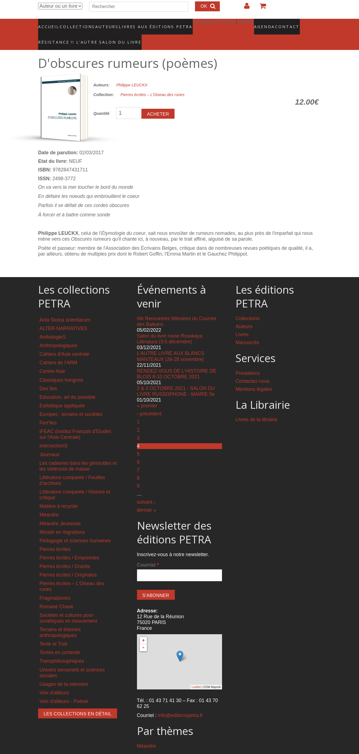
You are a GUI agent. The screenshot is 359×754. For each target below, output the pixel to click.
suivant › (146, 490)
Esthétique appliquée (62, 394)
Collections (76, 23)
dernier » (146, 498)
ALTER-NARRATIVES (63, 317)
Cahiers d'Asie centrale (64, 342)
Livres (242, 323)
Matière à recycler (58, 494)
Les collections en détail (78, 702)
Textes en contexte (59, 641)
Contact (268, 23)
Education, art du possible (67, 385)
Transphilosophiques (61, 649)
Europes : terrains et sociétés (70, 402)
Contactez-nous (253, 369)
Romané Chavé (56, 595)
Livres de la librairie (257, 408)
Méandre (49, 503)
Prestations (248, 361)
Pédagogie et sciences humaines (75, 529)
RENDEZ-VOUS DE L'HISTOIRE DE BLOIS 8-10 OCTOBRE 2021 (177, 362)
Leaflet (196, 675)
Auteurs (103, 23)
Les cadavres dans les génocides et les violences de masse (78, 454)
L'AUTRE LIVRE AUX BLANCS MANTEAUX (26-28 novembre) (170, 344)
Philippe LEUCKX (131, 73)
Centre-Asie (52, 359)
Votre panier (260, 8)
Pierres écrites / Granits (64, 554)
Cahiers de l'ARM (58, 351)
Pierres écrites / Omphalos (68, 563)
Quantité (101, 102)
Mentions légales (254, 377)
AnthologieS (52, 325)
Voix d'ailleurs (54, 681)
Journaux (49, 442)
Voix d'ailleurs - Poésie (63, 689)
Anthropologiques (58, 334)
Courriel (148, 553)
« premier (147, 394)
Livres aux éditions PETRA (144, 23)
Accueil (49, 23)
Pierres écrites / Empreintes (69, 546)
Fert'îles (48, 411)
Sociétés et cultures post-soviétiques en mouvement (68, 606)
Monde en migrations (62, 520)
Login (244, 8)
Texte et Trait (53, 632)
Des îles (48, 377)
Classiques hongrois (61, 368)
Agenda (244, 23)
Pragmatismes (54, 586)
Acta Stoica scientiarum (64, 308)
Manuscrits (247, 331)
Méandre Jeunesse (60, 511)
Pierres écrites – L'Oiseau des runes (152, 83)
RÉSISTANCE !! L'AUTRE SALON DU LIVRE (76, 33)
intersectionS (53, 434)
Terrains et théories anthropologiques (60, 620)
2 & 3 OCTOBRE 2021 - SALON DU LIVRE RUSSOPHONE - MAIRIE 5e (176, 379)
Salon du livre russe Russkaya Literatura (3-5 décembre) (169, 327)
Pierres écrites (54, 537)
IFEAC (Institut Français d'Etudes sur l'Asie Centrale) (75, 422)
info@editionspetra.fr (180, 704)
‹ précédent (149, 402)
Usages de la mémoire (63, 672)
